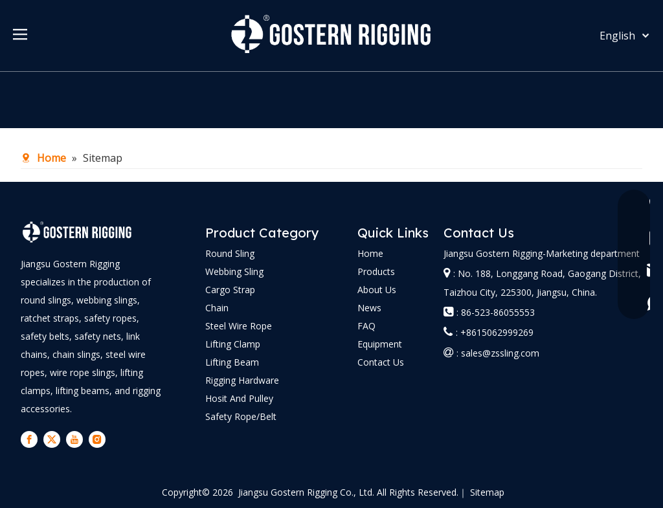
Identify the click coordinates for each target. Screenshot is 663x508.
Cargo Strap (230, 289)
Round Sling (229, 253)
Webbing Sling (234, 271)
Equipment (379, 344)
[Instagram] (97, 439)
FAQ (366, 326)
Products (376, 271)
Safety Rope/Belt (240, 416)
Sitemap (487, 492)
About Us (376, 289)
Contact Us (380, 362)
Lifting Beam (232, 362)
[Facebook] (29, 439)
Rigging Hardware (242, 380)
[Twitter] (51, 439)
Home (370, 253)
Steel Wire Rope (238, 326)
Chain (217, 308)
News (369, 308)
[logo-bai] (77, 232)
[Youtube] (74, 439)
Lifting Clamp (232, 344)
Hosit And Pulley (239, 398)
